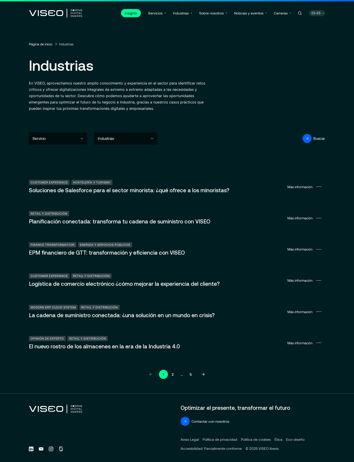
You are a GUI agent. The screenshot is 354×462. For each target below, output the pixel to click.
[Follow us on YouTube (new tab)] (41, 449)
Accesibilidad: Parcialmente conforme (211, 448)
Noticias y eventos (248, 13)
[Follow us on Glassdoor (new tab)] (61, 449)
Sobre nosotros (211, 13)
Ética (278, 439)
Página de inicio (40, 44)
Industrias (181, 13)
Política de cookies (256, 439)
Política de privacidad (220, 439)
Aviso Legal (190, 439)
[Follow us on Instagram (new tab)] (51, 449)
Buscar (314, 138)
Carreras (281, 13)
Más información (177, 186)
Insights (131, 13)
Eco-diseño (295, 439)
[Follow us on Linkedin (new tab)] (31, 449)
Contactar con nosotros (205, 421)
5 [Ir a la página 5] (191, 374)
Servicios (155, 13)
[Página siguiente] (203, 374)
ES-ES (316, 13)
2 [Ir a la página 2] (173, 374)
